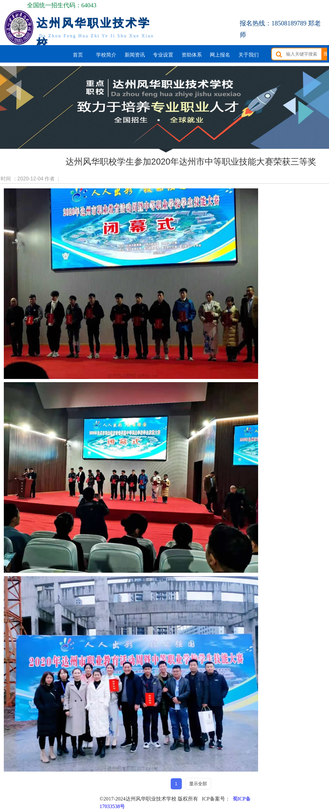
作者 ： (53, 178)
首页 (78, 54)
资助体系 (192, 54)
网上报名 (220, 54)
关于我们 (248, 54)
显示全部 (198, 783)
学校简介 (106, 54)
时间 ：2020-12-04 (22, 178)
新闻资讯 (135, 54)
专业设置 (163, 54)
